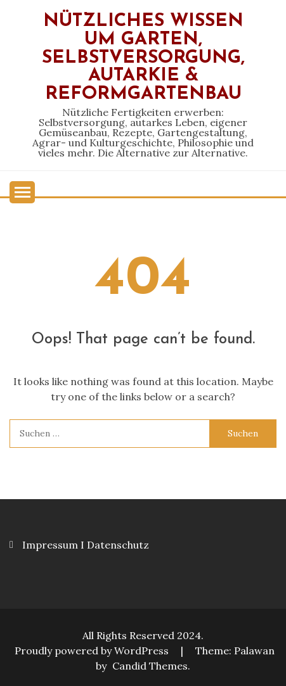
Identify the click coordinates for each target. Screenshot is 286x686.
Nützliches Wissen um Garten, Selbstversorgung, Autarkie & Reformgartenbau (143, 57)
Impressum (50, 544)
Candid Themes (150, 665)
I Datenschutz (115, 544)
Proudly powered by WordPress (93, 650)
